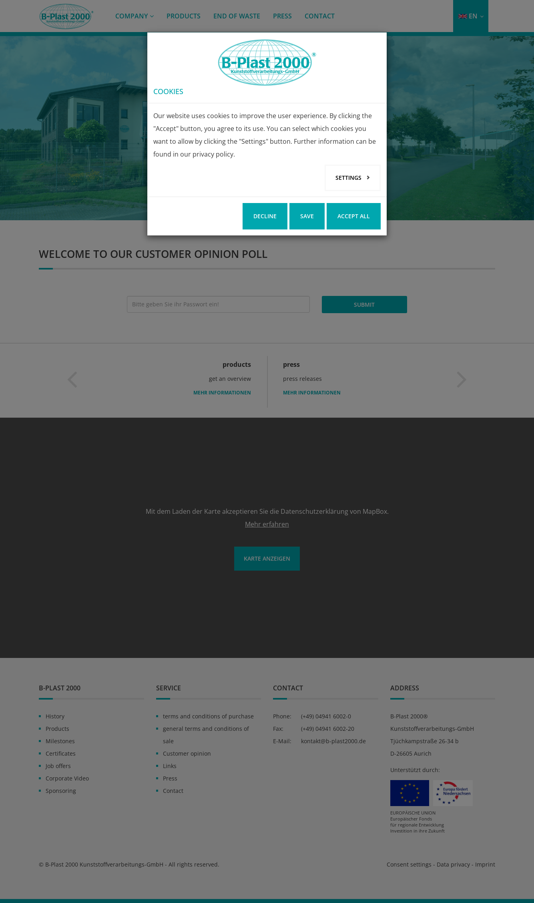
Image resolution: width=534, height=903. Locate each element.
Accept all (353, 216)
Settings (349, 177)
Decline (265, 216)
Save (307, 216)
